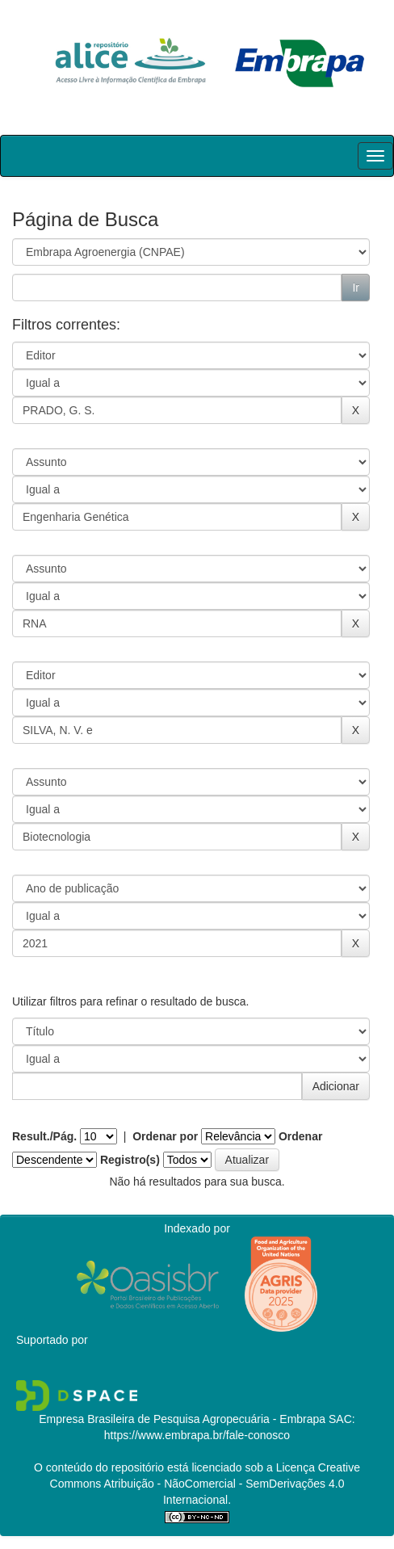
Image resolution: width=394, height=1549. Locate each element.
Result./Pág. (44, 1136)
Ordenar (300, 1136)
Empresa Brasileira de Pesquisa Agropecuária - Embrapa (182, 1419)
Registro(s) (130, 1159)
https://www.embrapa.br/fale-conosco (197, 1435)
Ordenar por (165, 1136)
